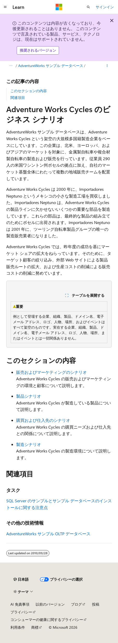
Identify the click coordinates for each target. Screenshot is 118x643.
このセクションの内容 (28, 90)
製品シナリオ (28, 396)
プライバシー (21, 612)
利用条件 (17, 627)
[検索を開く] (88, 7)
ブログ (76, 604)
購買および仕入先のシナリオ (43, 420)
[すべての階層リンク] (10, 66)
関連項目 (17, 97)
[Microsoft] (59, 7)
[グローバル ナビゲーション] (5, 7)
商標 (34, 627)
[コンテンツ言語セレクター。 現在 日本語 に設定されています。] (21, 579)
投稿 (95, 604)
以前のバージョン (50, 604)
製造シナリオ (28, 444)
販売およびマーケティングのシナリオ (51, 372)
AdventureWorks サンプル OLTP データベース (48, 533)
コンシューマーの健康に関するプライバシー (46, 619)
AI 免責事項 (19, 604)
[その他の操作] (107, 66)
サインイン (105, 6)
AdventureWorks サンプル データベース (50, 65)
